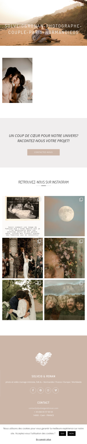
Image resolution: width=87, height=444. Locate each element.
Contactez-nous (43, 152)
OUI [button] (62, 433)
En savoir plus (43, 439)
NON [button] (71, 433)
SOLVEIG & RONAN (18, 4)
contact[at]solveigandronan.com (43, 408)
